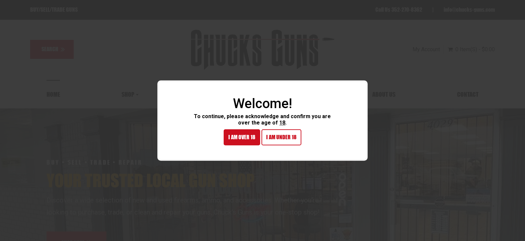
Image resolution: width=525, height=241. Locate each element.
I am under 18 (281, 137)
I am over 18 (241, 137)
